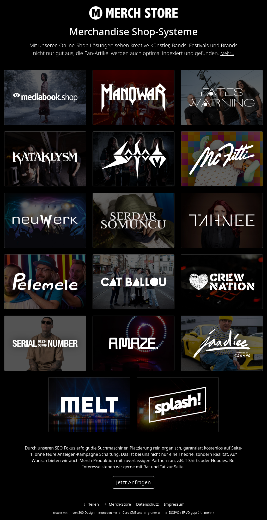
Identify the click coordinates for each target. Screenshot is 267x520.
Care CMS (128, 511)
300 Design (88, 511)
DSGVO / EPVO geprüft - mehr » (188, 511)
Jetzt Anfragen (133, 482)
